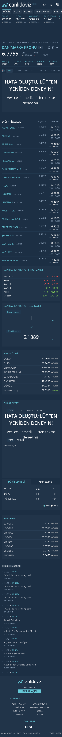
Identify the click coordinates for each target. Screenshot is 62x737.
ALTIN (17, 11)
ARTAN (10, 440)
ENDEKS (19, 714)
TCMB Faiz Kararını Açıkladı (17, 575)
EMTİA (40, 711)
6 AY (53, 71)
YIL (59, 71)
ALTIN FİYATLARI (19, 704)
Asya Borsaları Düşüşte (15, 642)
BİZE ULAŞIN (29, 691)
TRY (53, 339)
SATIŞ (56, 505)
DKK (53, 320)
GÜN (26, 71)
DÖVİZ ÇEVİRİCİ (16, 482)
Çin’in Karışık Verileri (14, 653)
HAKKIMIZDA (29, 687)
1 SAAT (18, 71)
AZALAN (20, 440)
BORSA (28, 11)
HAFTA (34, 71)
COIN (39, 411)
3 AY (47, 71)
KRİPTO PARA (43, 11)
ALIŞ (48, 505)
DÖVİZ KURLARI (40, 704)
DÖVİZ (6, 11)
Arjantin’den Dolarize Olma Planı (20, 665)
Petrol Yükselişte (12, 620)
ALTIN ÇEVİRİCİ (45, 482)
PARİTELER (19, 707)
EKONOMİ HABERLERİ (40, 707)
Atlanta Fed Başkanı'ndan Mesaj (20, 631)
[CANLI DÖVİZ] (16, 4)
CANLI (9, 71)
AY (41, 71)
